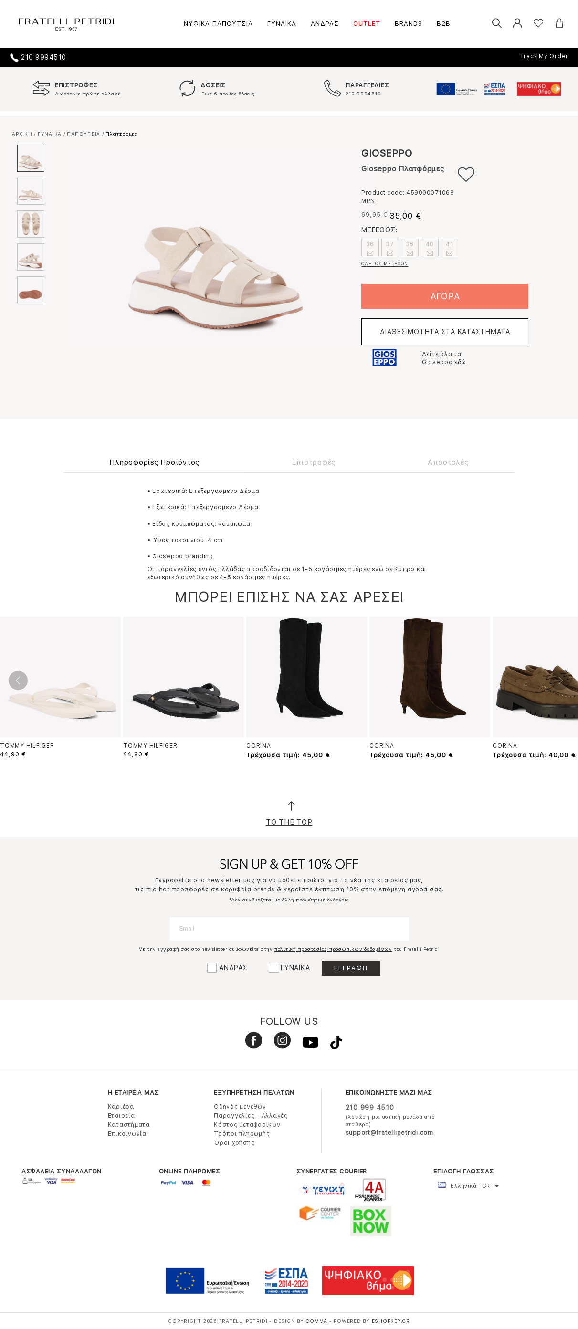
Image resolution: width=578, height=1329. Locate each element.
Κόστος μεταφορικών (247, 1124)
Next (559, 680)
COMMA (317, 1321)
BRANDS (408, 23)
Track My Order (544, 56)
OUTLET (366, 23)
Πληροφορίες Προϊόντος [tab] (154, 462)
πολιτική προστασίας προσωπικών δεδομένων (333, 949)
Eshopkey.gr (391, 1321)
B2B (444, 23)
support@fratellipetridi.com (389, 1133)
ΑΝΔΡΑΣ (325, 23)
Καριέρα (121, 1106)
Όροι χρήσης (234, 1143)
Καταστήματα (129, 1124)
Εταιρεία (121, 1115)
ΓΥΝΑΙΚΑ (281, 23)
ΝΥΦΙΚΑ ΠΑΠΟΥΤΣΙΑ (218, 23)
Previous (18, 680)
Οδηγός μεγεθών (240, 1106)
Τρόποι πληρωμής (242, 1133)
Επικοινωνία (127, 1133)
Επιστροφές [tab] (314, 462)
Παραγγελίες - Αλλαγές (251, 1115)
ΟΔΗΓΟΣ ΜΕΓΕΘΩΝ (384, 263)
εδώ (460, 362)
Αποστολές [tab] (448, 462)
